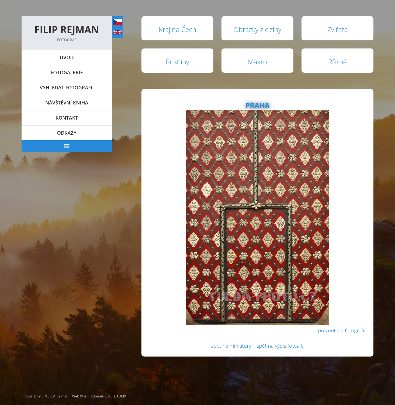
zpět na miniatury (231, 345)
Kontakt (67, 117)
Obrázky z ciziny (258, 29)
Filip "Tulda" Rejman (52, 396)
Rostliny (177, 61)
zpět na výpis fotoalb (280, 345)
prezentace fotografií (341, 330)
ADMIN (121, 396)
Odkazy (67, 133)
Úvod (67, 57)
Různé (337, 61)
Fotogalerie (67, 72)
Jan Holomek (94, 396)
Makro (257, 61)
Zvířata (337, 29)
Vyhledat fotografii (67, 87)
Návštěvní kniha (66, 102)
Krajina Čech (177, 29)
